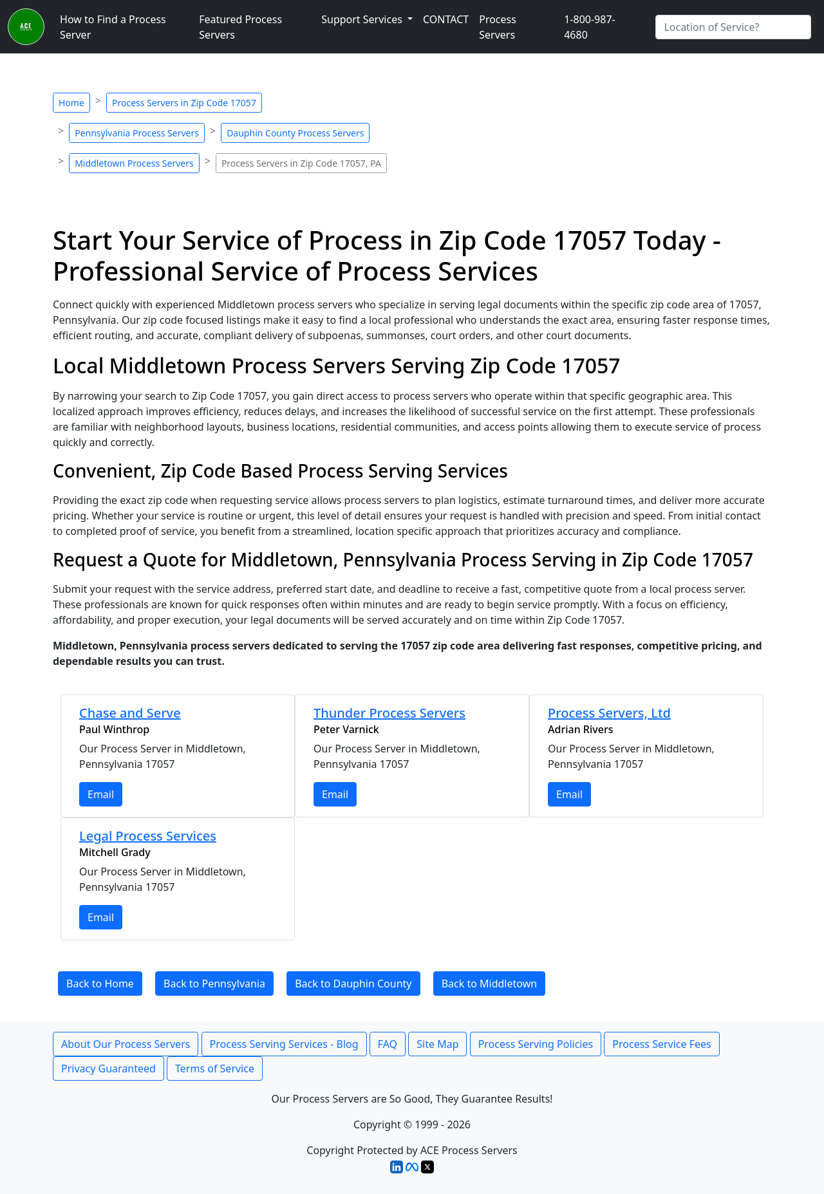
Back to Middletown (489, 983)
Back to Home (100, 983)
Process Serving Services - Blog (284, 1044)
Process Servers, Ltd (609, 713)
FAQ (387, 1044)
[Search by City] (733, 27)
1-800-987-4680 (589, 27)
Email (101, 794)
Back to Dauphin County (353, 983)
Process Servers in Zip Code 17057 (184, 103)
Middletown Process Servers (134, 163)
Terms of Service (214, 1068)
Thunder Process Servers (389, 713)
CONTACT (446, 19)
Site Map (437, 1044)
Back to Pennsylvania (214, 983)
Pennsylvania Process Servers (137, 133)
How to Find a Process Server (113, 27)
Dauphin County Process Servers (295, 133)
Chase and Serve (130, 713)
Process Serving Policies (536, 1044)
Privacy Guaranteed (108, 1068)
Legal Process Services (147, 835)
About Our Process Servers (125, 1044)
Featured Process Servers (240, 27)
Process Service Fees (661, 1044)
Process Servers (497, 27)
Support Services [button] (363, 19)
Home (71, 103)
